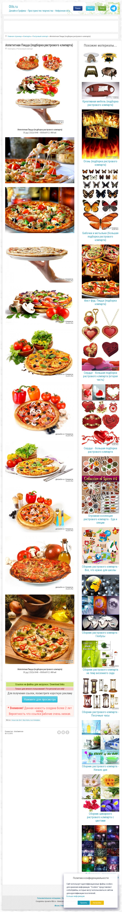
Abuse (56, 906)
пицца (13, 720)
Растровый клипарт (25, 49)
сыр (31, 720)
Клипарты (12, 49)
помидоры (36, 720)
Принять (83, 903)
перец (28, 720)
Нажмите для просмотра (40, 699)
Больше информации (76, 896)
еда (17, 720)
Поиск (78, 8)
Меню (90, 8)
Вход (102, 8)
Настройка (97, 903)
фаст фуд (22, 720)
